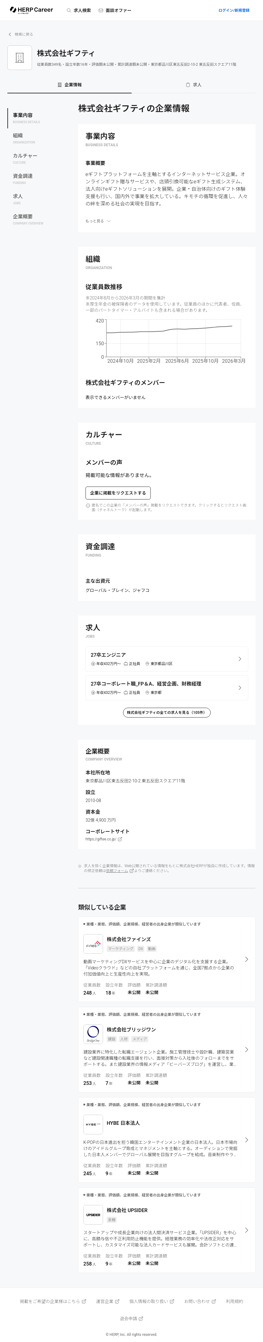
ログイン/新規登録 (233, 10)
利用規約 (234, 1301)
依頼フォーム (120, 870)
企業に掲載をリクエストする (118, 493)
